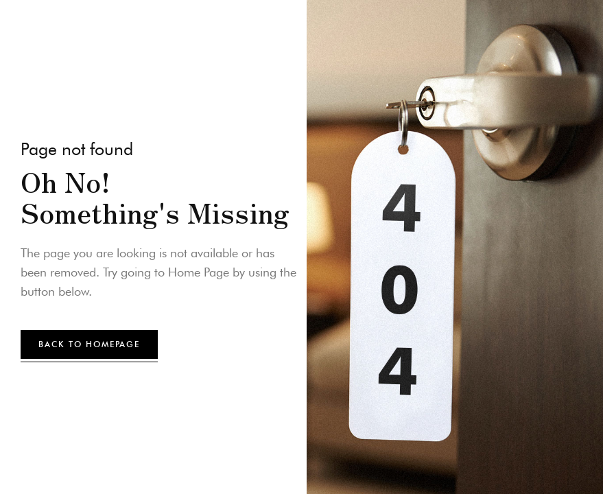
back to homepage (89, 344)
